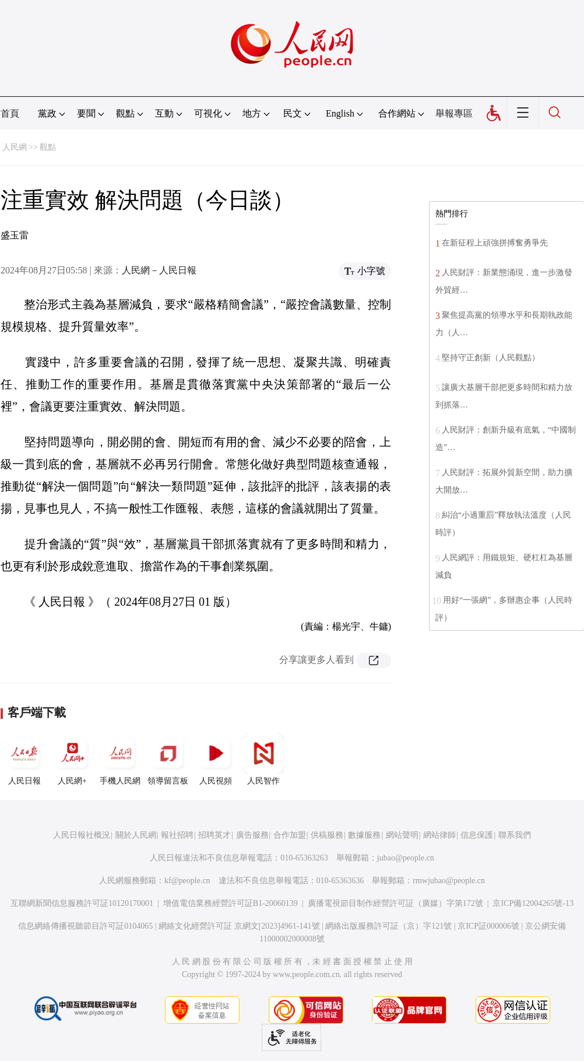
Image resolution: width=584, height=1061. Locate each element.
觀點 (48, 147)
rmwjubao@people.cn (449, 880)
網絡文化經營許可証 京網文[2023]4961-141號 (239, 926)
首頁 (10, 113)
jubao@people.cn (405, 857)
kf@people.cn (187, 880)
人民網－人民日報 (159, 270)
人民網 (14, 147)
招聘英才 (214, 835)
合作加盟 (289, 835)
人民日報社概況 (81, 835)
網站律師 (439, 835)
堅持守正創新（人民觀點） (491, 357)
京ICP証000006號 (488, 926)
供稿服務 (327, 835)
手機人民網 (120, 759)
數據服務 (364, 835)
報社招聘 (177, 835)
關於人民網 (135, 835)
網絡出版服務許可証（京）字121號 (388, 926)
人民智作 (263, 759)
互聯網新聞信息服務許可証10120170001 (81, 903)
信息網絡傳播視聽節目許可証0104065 (85, 926)
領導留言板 (167, 759)
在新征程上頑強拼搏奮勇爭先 (495, 242)
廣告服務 (252, 835)
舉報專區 (454, 113)
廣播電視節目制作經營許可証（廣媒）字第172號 (395, 903)
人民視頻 (215, 759)
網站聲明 (402, 835)
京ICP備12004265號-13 (532, 903)
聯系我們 (514, 835)
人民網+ (72, 759)
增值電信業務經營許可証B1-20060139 (230, 903)
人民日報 (24, 759)
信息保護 (476, 835)
